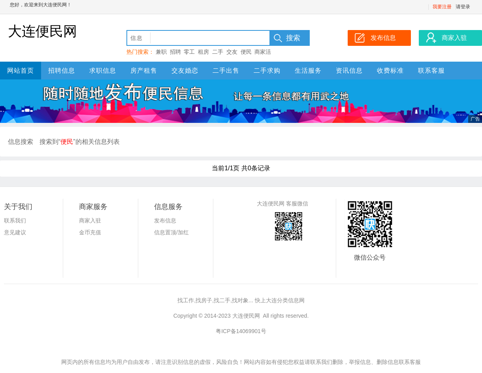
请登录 (463, 6)
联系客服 (431, 70)
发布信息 (165, 220)
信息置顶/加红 (171, 232)
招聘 (175, 52)
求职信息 (102, 70)
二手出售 (226, 70)
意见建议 (15, 232)
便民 (246, 52)
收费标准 (390, 70)
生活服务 (308, 70)
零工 (189, 52)
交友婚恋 (184, 70)
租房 (203, 52)
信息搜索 (20, 141)
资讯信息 (349, 70)
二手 (217, 52)
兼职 (161, 52)
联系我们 (15, 220)
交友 (231, 52)
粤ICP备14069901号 (241, 331)
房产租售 (143, 70)
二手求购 (267, 70)
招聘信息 (61, 70)
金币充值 (90, 232)
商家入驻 (90, 220)
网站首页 (20, 70)
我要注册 (442, 6)
